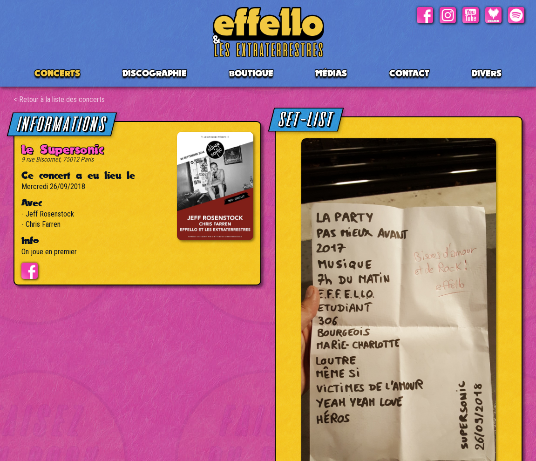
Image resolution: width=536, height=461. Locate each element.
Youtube (470, 15)
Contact (409, 73)
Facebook (425, 15)
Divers (487, 73)
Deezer (493, 15)
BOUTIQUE (251, 73)
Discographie (154, 73)
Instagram (448, 15)
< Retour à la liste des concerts (59, 99)
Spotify (516, 15)
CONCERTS (57, 73)
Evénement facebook (29, 271)
